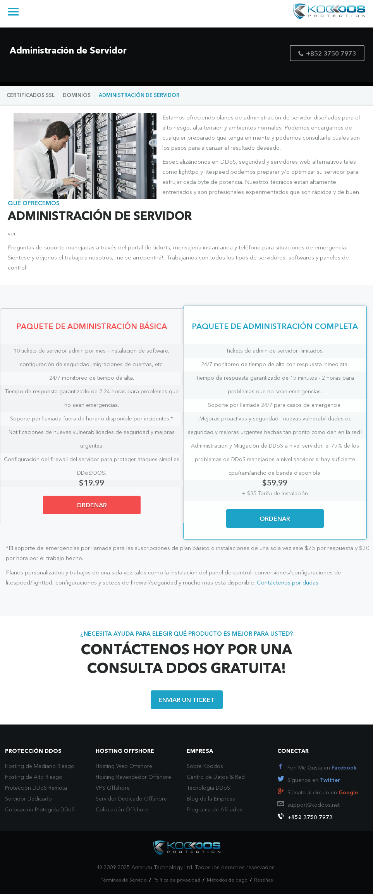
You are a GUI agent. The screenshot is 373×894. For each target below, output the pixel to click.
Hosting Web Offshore (124, 766)
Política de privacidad (176, 880)
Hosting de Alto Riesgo (33, 777)
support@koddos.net (313, 805)
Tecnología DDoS (208, 788)
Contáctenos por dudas (287, 583)
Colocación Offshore (122, 810)
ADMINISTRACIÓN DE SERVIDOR (139, 95)
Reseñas (263, 880)
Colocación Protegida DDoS (40, 810)
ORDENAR (91, 506)
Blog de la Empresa (211, 799)
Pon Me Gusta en (322, 768)
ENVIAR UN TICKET (186, 700)
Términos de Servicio (124, 880)
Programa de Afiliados (214, 810)
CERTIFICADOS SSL (31, 95)
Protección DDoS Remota (36, 788)
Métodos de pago (227, 880)
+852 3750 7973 (327, 54)
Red (240, 777)
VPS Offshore (113, 788)
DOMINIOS (77, 95)
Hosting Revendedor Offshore (133, 777)
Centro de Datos (207, 777)
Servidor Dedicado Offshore (131, 799)
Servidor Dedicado (28, 799)
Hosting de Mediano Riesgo (39, 766)
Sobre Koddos (205, 766)
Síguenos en (313, 780)
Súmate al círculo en (322, 792)
